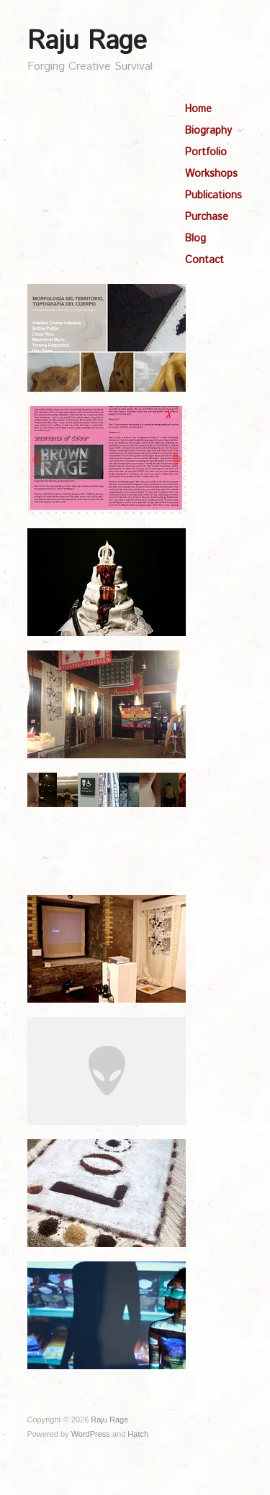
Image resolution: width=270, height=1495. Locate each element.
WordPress (90, 1434)
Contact (204, 260)
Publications (213, 195)
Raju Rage (87, 41)
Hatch (137, 1434)
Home (198, 109)
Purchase (206, 217)
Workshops (211, 174)
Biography (208, 131)
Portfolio (206, 152)
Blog (195, 239)
